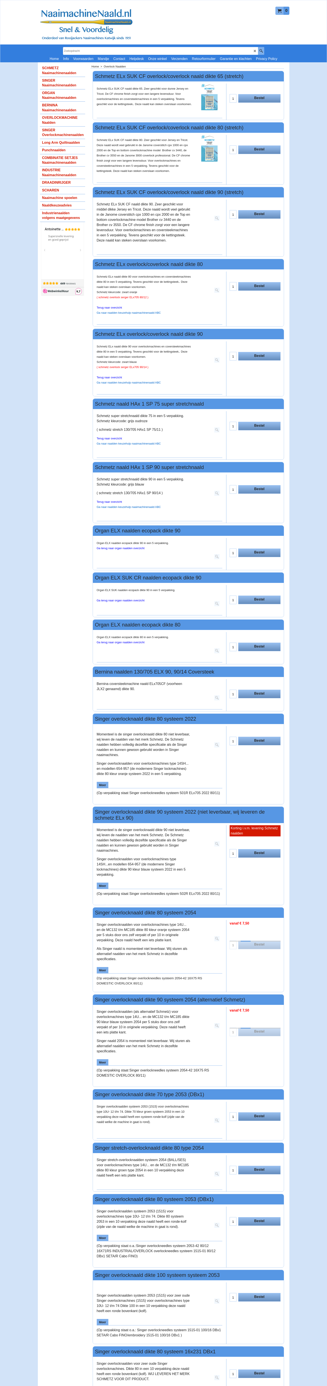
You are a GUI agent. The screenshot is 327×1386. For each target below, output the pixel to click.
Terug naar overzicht (109, 307)
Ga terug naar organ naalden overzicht (121, 548)
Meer (102, 785)
